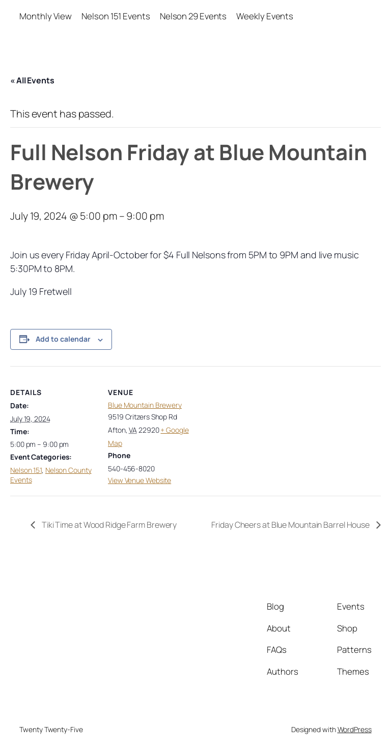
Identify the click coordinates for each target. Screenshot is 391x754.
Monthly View (45, 16)
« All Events (32, 80)
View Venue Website (139, 480)
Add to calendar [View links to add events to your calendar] (63, 339)
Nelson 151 (26, 470)
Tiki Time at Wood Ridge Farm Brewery (108, 524)
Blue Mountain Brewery (145, 405)
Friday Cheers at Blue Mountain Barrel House (291, 524)
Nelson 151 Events (115, 16)
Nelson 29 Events (193, 16)
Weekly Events (264, 16)
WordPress (355, 729)
